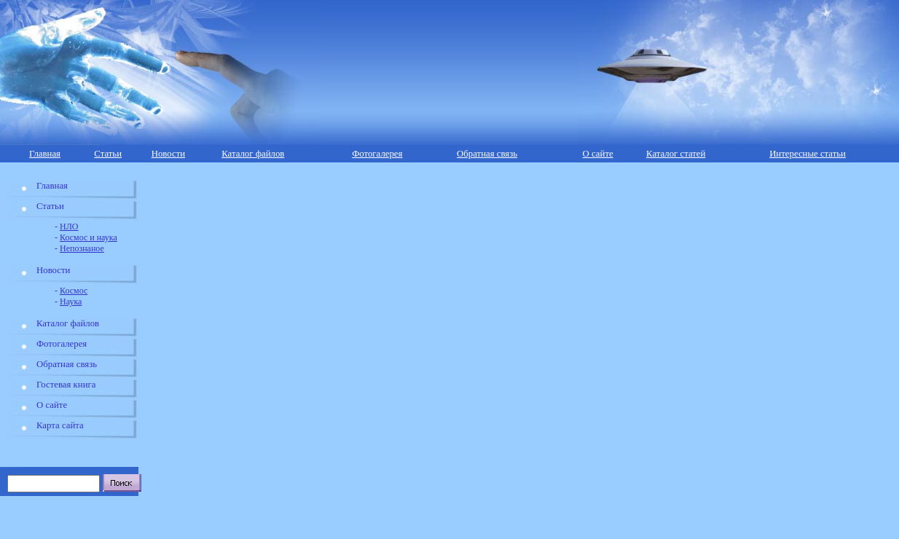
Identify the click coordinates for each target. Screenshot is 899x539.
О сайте (598, 154)
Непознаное (82, 248)
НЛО (69, 226)
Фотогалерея (377, 154)
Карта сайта (60, 425)
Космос (73, 291)
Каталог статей (675, 154)
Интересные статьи (807, 154)
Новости (168, 154)
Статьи (108, 154)
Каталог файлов (252, 154)
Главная (44, 154)
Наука (71, 301)
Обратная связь (487, 154)
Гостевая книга (65, 384)
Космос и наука (88, 237)
